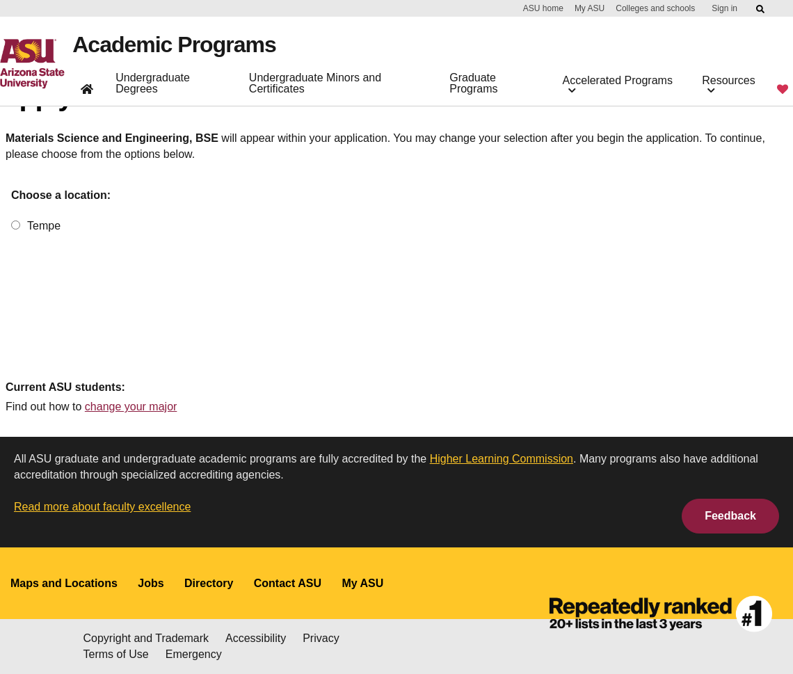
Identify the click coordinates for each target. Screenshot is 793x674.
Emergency (194, 654)
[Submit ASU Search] (761, 9)
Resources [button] (728, 84)
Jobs (150, 583)
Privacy (321, 638)
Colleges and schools (655, 8)
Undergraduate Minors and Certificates (315, 83)
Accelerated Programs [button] (618, 84)
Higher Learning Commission (501, 459)
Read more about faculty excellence (102, 507)
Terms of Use (116, 654)
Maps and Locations (64, 583)
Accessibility (255, 638)
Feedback (730, 516)
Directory (208, 583)
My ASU (589, 8)
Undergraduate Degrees (152, 83)
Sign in (724, 8)
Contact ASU (287, 583)
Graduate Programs (473, 83)
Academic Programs (173, 44)
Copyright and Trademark (146, 638)
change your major (131, 406)
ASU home (543, 8)
